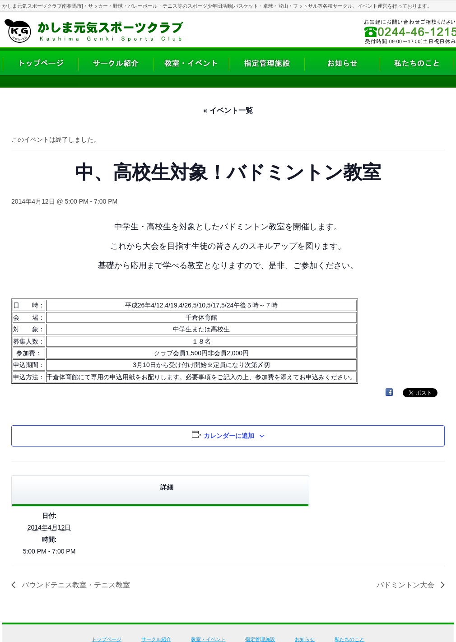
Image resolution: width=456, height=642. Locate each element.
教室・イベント (208, 639)
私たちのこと (349, 639)
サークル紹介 (156, 639)
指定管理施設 (260, 639)
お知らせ (305, 639)
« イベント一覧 (227, 110)
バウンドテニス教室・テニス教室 (75, 585)
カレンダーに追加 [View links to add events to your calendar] (229, 435)
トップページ (106, 639)
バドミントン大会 (406, 585)
